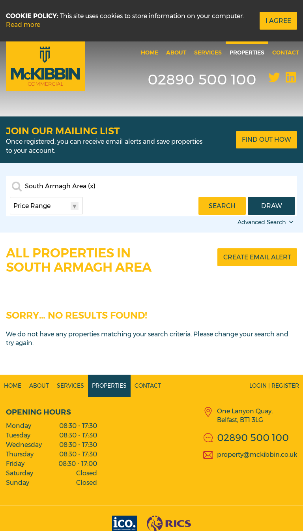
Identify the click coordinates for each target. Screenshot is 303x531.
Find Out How (266, 139)
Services (208, 52)
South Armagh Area (60, 186)
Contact (285, 52)
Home (149, 52)
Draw (271, 206)
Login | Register (274, 385)
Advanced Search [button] (266, 222)
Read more (23, 24)
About (176, 52)
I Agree (278, 20)
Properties (247, 52)
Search (222, 206)
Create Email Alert (257, 257)
